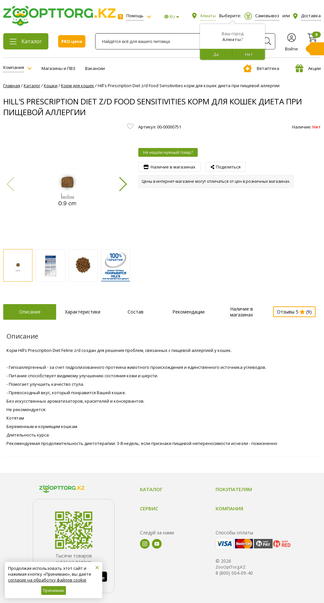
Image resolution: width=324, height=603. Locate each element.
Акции (308, 68)
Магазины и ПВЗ (58, 68)
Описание (30, 312)
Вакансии (95, 68)
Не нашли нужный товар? (168, 152)
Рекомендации (188, 312)
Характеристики (82, 312)
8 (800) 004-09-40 (234, 573)
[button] (122, 184)
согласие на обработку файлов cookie (47, 580)
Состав (135, 312)
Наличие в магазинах (241, 312)
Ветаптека (261, 68)
